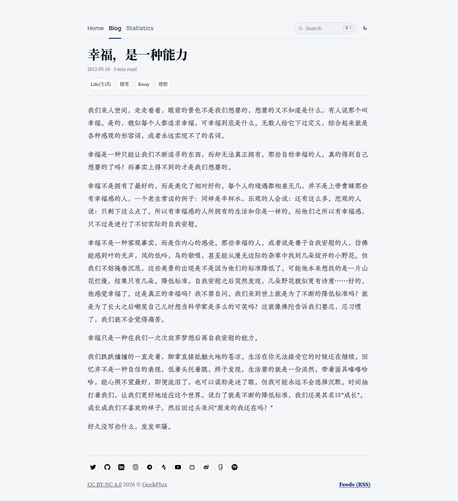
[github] (107, 467)
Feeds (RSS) (355, 484)
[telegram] (150, 467)
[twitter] (93, 467)
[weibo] (206, 467)
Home (95, 28)
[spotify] (234, 467)
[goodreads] (220, 467)
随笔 (124, 84)
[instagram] (135, 467)
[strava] (164, 467)
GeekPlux (154, 484)
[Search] (325, 28)
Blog (115, 28)
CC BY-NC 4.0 (104, 484)
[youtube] (178, 467)
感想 (163, 84)
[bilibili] (192, 467)
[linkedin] (121, 467)
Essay (143, 84)
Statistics (140, 28)
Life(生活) (101, 84)
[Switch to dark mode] (365, 28)
